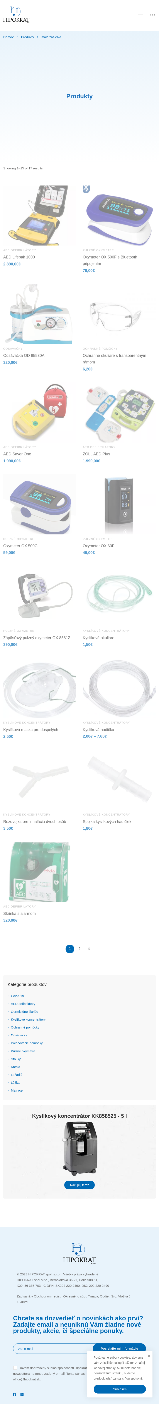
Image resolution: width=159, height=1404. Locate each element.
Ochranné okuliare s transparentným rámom (114, 363)
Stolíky (16, 1059)
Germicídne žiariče (24, 1011)
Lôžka (15, 1082)
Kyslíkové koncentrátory (28, 1019)
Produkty (27, 37)
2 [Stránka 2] (80, 949)
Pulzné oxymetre (23, 1051)
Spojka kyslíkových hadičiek (107, 826)
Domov (8, 37)
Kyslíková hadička (98, 734)
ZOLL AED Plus (96, 458)
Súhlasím (120, 1389)
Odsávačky (19, 1035)
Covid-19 (17, 996)
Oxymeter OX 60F (98, 550)
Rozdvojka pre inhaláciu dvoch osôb (34, 826)
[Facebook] (14, 1394)
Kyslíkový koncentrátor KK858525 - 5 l (79, 1116)
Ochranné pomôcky (25, 1027)
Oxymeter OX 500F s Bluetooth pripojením (110, 264)
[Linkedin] (22, 1394)
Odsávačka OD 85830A (23, 360)
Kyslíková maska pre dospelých (30, 734)
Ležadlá (16, 1075)
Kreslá (15, 1067)
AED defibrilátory (23, 1004)
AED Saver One (17, 458)
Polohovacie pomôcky (27, 1043)
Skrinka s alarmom (19, 918)
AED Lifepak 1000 (19, 261)
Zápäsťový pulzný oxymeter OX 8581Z (36, 642)
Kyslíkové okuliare (98, 642)
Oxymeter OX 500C (20, 550)
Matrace (17, 1090)
